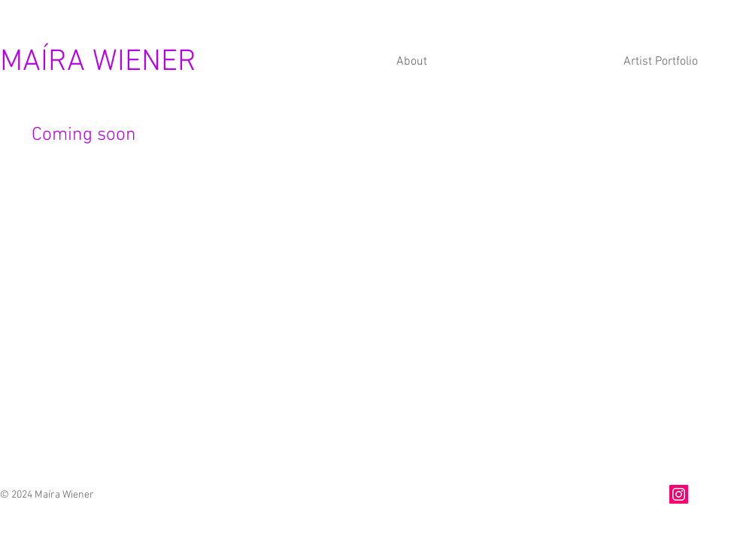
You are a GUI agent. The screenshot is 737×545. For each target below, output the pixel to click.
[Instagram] (678, 494)
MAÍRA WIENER (98, 62)
